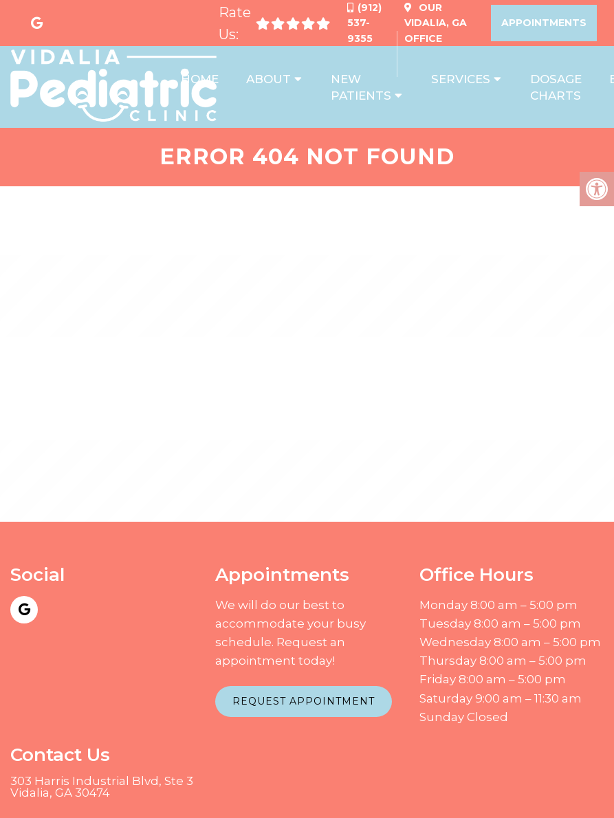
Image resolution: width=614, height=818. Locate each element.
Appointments (543, 22)
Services (460, 79)
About (268, 79)
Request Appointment (303, 701)
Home (200, 79)
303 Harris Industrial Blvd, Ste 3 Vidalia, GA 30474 (101, 787)
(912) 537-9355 (364, 23)
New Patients (361, 87)
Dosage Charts (556, 87)
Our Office (435, 23)
